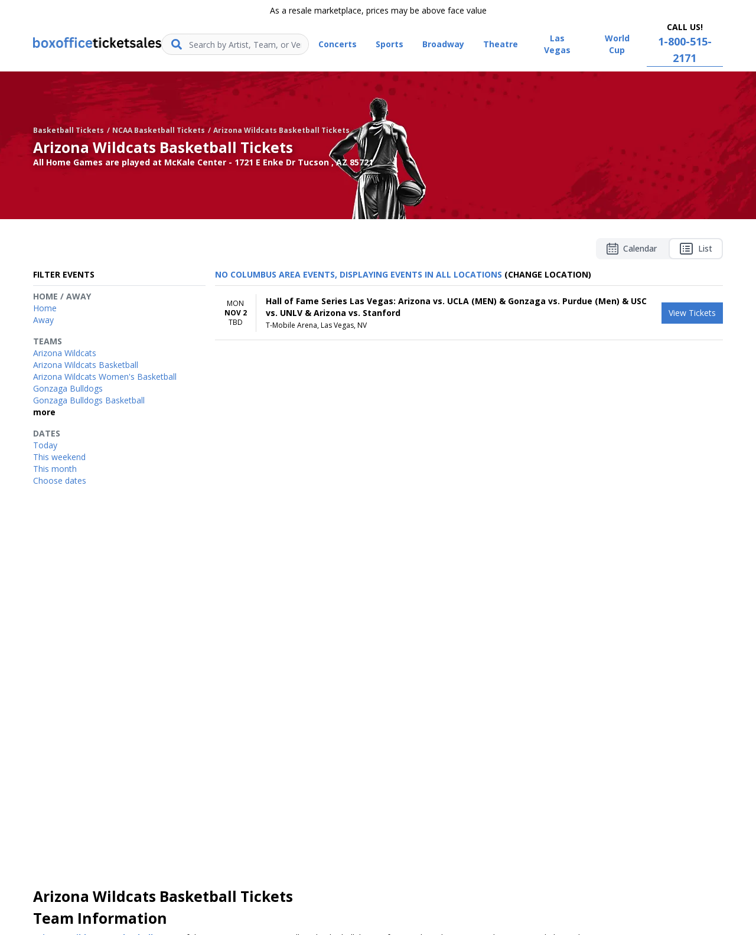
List (695, 249)
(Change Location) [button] (547, 274)
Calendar (632, 249)
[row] (469, 313)
